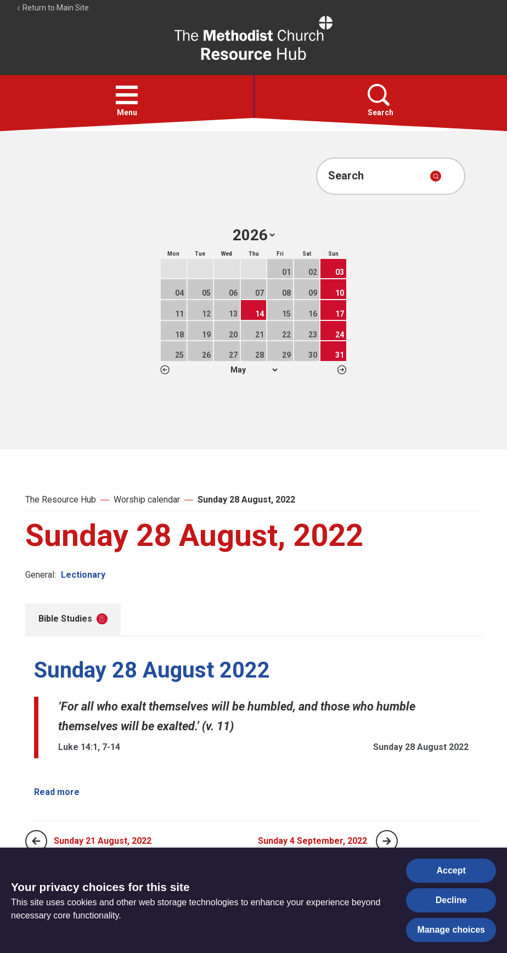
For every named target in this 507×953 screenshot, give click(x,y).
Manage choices (451, 929)
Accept (451, 870)
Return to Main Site (52, 7)
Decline (451, 900)
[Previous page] (36, 841)
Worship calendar (147, 499)
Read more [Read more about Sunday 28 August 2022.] (57, 792)
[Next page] (387, 841)
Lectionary (83, 574)
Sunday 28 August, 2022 (246, 499)
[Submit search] (435, 176)
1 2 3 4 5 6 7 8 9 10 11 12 (253, 370)
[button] (127, 95)
